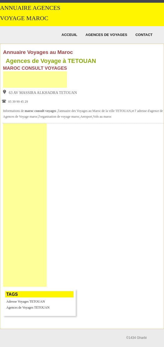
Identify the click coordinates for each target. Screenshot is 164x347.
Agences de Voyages (106, 35)
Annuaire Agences (30, 8)
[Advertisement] (35, 79)
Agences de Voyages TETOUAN (27, 307)
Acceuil (69, 35)
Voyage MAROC (24, 18)
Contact (144, 35)
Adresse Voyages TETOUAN (25, 301)
